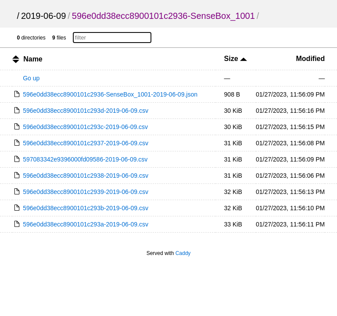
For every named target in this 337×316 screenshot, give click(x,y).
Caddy (183, 253)
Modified (310, 58)
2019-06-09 (43, 16)
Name (33, 59)
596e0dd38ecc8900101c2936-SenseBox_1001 (163, 16)
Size (235, 58)
